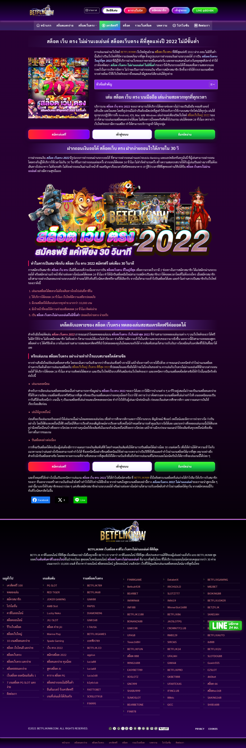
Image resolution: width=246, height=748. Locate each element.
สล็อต (126, 25)
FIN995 (91, 703)
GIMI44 (171, 663)
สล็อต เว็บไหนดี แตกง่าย (20, 648)
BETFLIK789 (94, 585)
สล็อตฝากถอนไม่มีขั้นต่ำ (60, 682)
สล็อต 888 (133, 656)
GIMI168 (92, 620)
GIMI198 (132, 628)
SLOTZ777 (173, 593)
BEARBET (132, 593)
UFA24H (172, 656)
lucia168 (92, 675)
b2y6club (92, 682)
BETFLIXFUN (135, 649)
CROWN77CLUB (176, 628)
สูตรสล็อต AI (54, 668)
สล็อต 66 (213, 683)
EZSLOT (212, 670)
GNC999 (132, 683)
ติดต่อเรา (202, 25)
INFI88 (131, 607)
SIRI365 (172, 642)
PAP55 (91, 606)
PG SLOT (52, 585)
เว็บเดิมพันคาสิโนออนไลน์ (50, 559)
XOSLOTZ (132, 676)
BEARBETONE (135, 704)
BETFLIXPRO (175, 670)
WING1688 (133, 663)
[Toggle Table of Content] (210, 84)
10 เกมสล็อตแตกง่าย (18, 641)
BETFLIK (35, 555)
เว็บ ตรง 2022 (55, 648)
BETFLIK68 (93, 592)
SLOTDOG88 (215, 656)
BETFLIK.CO (94, 648)
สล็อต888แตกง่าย (17, 668)
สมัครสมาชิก (14, 599)
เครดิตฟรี (110, 25)
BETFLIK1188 (135, 614)
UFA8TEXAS (174, 683)
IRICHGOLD (174, 586)
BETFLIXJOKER (217, 600)
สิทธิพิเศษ (111, 10)
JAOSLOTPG (174, 621)
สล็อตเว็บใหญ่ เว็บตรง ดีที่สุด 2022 (91, 367)
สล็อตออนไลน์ (14, 620)
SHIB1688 (213, 704)
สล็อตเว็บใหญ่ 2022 (199, 115)
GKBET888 (173, 676)
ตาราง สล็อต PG (56, 675)
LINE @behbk (205, 10)
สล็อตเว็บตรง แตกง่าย (19, 661)
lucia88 (91, 661)
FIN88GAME (134, 579)
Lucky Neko (54, 613)
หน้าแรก (43, 25)
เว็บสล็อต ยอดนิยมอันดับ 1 (21, 675)
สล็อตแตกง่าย (64, 25)
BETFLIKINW (128, 52)
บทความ (162, 25)
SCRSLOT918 (94, 696)
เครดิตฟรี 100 (15, 585)
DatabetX (173, 579)
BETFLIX (104, 555)
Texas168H (133, 642)
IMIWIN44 (133, 600)
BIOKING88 (214, 593)
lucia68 (91, 668)
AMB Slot (52, 606)
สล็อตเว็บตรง (87, 25)
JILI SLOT (52, 620)
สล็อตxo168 (214, 690)
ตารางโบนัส (135, 10)
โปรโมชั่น (181, 25)
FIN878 (131, 711)
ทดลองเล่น (13, 592)
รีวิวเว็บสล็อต (14, 627)
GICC (170, 704)
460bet (212, 676)
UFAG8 (131, 635)
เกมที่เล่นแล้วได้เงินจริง (59, 696)
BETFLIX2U (214, 649)
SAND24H (213, 614)
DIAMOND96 (94, 613)
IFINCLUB (173, 690)
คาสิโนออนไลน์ (15, 613)
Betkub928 (133, 586)
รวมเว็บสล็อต (143, 25)
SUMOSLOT (134, 697)
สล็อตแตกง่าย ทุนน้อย (59, 661)
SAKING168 (214, 697)
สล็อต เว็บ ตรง (163, 52)
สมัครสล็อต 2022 (56, 655)
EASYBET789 (134, 670)
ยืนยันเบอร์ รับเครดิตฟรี (60, 689)
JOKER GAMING (56, 599)
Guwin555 (214, 663)
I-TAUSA (92, 627)
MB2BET (212, 586)
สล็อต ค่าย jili (54, 627)
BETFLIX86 (174, 614)
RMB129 (172, 635)
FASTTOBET (94, 689)
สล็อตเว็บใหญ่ (14, 634)
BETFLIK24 (174, 649)
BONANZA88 (134, 621)
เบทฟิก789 (93, 641)
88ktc (170, 697)
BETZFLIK (213, 607)
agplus (91, 655)
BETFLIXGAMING (218, 579)
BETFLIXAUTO (216, 635)
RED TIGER (53, 592)
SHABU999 (133, 690)
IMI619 (171, 600)
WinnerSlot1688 (177, 607)
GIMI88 (91, 599)
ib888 (211, 642)
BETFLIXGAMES (96, 634)
